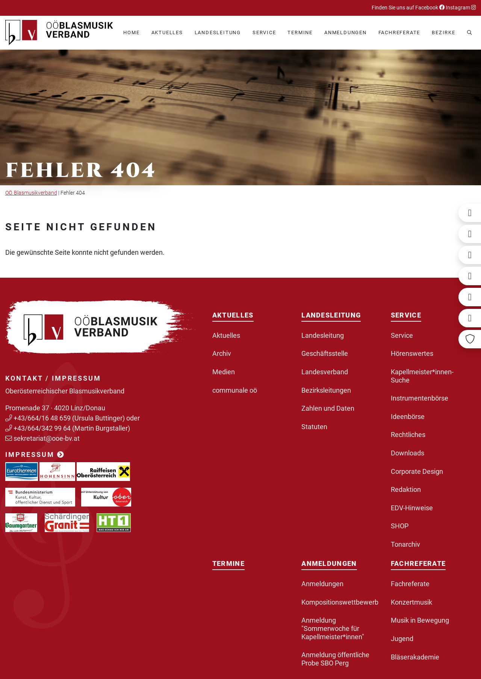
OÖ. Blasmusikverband (31, 193)
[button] (167, 33)
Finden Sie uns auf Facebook (408, 8)
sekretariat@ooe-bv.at (47, 438)
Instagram (460, 8)
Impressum (35, 454)
